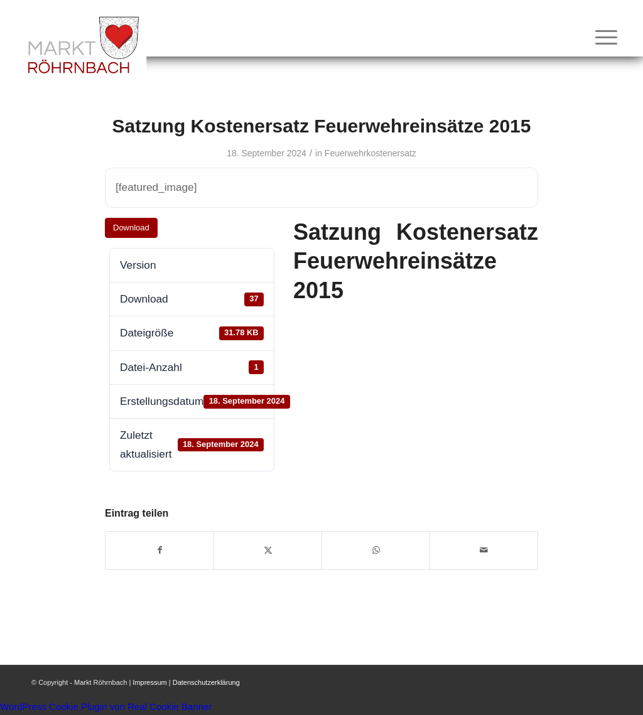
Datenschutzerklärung (206, 682)
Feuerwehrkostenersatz (370, 153)
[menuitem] (602, 37)
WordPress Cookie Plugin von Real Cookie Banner (106, 706)
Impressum (149, 682)
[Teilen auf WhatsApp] (376, 550)
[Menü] (602, 37)
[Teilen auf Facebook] (159, 550)
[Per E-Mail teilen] (484, 550)
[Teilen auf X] (268, 550)
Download (131, 227)
